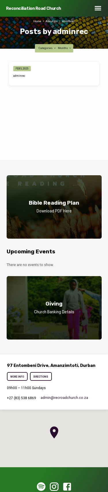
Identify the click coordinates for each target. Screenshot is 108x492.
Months (64, 48)
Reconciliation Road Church (33, 8)
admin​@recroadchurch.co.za (64, 398)
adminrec (68, 21)
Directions (40, 376)
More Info (17, 376)
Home (37, 21)
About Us (52, 21)
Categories (47, 48)
